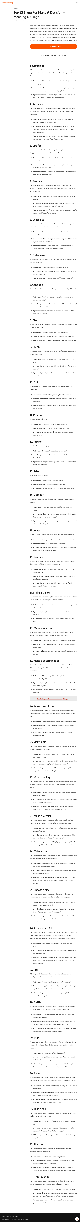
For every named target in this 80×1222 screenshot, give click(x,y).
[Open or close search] (77, 2)
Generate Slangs (53, 46)
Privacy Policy (5, 1216)
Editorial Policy (14, 1216)
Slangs (16, 9)
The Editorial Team (18, 21)
